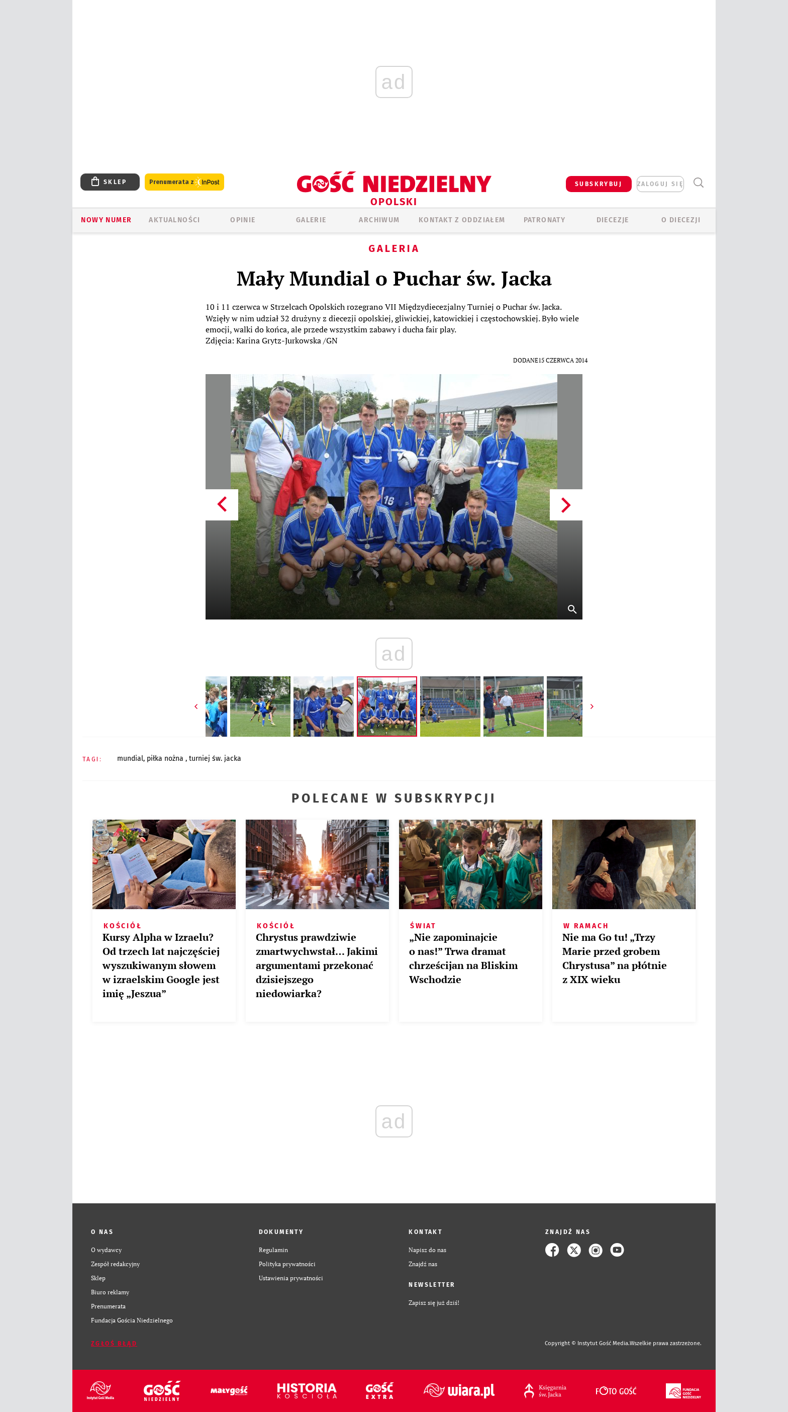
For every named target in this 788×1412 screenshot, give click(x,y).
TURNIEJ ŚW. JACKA (215, 758)
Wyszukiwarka (698, 182)
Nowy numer (106, 220)
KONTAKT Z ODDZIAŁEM (462, 220)
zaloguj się (660, 184)
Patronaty (545, 220)
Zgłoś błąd (114, 1343)
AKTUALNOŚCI (174, 220)
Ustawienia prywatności (291, 1278)
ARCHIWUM (379, 220)
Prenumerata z (184, 182)
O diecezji (681, 220)
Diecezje (613, 220)
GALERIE (311, 220)
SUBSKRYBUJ (598, 184)
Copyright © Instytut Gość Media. (587, 1343)
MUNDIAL (130, 758)
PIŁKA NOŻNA (166, 758)
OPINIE (242, 220)
